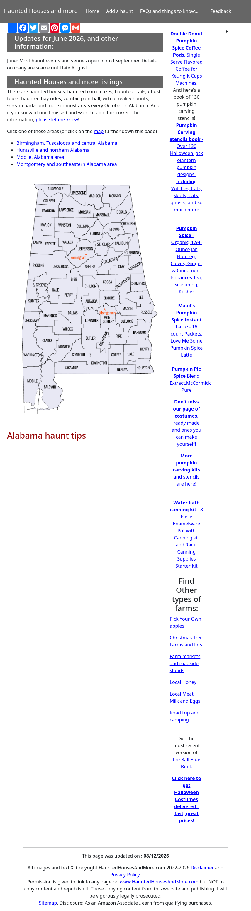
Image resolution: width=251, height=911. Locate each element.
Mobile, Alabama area (40, 157)
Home (92, 11)
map (99, 131)
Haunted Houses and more (41, 11)
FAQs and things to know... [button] (170, 11)
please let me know (57, 119)
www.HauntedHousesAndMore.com (159, 881)
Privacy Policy (125, 874)
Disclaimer (202, 867)
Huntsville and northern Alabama (52, 150)
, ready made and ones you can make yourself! (186, 423)
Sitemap (48, 903)
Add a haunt (119, 11)
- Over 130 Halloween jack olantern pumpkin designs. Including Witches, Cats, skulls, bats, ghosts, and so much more (186, 167)
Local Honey (183, 682)
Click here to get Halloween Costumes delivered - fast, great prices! (186, 799)
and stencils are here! (186, 469)
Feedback (220, 11)
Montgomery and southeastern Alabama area (66, 164)
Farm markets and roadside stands (185, 663)
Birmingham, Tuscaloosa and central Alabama (66, 143)
